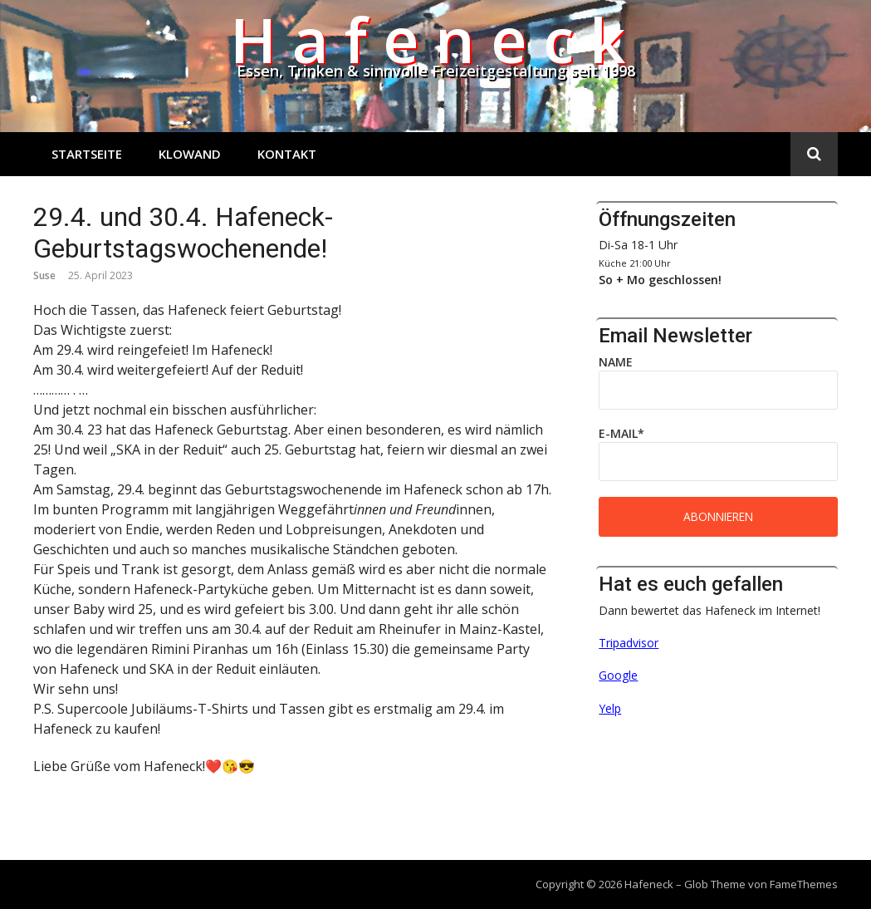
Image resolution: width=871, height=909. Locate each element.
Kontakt (286, 153)
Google (618, 675)
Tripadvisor (628, 643)
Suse (44, 275)
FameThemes (804, 884)
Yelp (610, 708)
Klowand (190, 153)
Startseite (86, 153)
